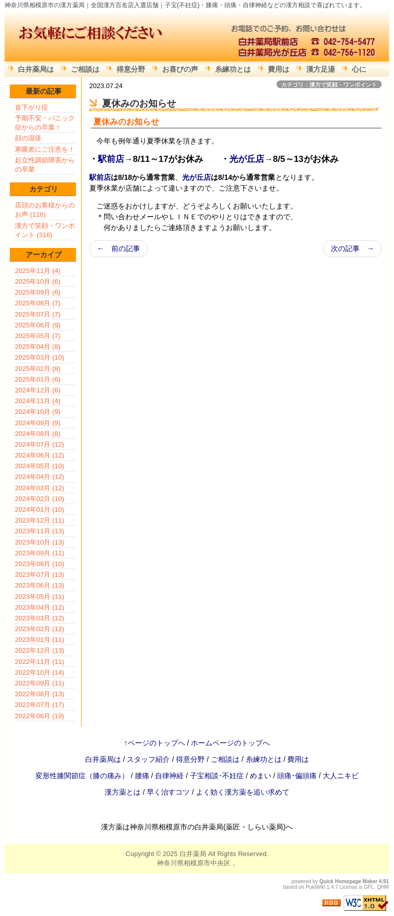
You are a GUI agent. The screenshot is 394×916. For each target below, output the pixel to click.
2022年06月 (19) (39, 716)
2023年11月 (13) (39, 531)
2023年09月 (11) (39, 553)
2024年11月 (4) (38, 401)
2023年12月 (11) (39, 520)
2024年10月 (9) (38, 411)
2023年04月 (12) (39, 607)
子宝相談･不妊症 (217, 776)
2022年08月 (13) (39, 694)
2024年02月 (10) (39, 499)
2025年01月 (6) (38, 379)
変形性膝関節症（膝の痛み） (83, 776)
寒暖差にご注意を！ (45, 149)
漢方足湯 (320, 69)
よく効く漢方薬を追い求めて (242, 792)
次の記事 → (352, 248)
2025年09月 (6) (38, 292)
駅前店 (111, 159)
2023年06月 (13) (39, 585)
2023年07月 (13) (39, 574)
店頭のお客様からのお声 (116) (45, 209)
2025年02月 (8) (38, 368)
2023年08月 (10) (39, 564)
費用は (278, 69)
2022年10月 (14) (39, 672)
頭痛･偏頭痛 (298, 776)
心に (359, 69)
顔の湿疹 (28, 138)
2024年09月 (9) (38, 423)
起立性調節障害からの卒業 (45, 164)
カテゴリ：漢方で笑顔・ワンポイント (329, 84)
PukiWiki (315, 887)
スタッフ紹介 (148, 759)
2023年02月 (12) (39, 629)
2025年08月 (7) (38, 303)
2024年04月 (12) (39, 477)
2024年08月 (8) (38, 434)
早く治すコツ (168, 792)
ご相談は (85, 69)
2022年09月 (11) (39, 683)
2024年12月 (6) (38, 390)
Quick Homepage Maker (348, 881)
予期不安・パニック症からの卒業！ (45, 122)
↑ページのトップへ (154, 743)
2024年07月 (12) (39, 444)
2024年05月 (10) (39, 466)
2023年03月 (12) (39, 618)
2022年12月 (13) (39, 650)
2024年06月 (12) (39, 455)
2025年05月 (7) (38, 336)
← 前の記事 (118, 248)
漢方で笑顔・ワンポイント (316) (45, 230)
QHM (383, 887)
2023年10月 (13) (39, 542)
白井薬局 (193, 854)
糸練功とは (233, 69)
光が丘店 (246, 159)
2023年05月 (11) (39, 596)
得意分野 (130, 69)
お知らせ (142, 121)
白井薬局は (36, 69)
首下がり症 (31, 107)
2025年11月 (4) (38, 271)
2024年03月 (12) (39, 488)
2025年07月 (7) (38, 314)
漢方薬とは (123, 792)
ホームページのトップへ (230, 743)
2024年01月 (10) (39, 509)
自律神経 (170, 776)
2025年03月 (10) (39, 357)
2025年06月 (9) (38, 325)
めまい (261, 776)
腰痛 (143, 776)
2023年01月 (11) (39, 639)
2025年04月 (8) (38, 346)
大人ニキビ (341, 776)
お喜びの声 (180, 69)
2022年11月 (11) (39, 661)
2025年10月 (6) (38, 281)
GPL (369, 887)
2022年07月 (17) (39, 705)
